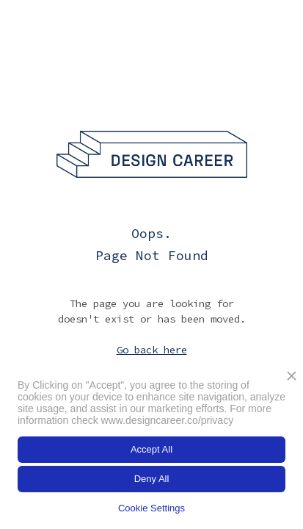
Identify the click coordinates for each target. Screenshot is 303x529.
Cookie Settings (151, 508)
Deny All (151, 478)
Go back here (152, 349)
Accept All (151, 449)
